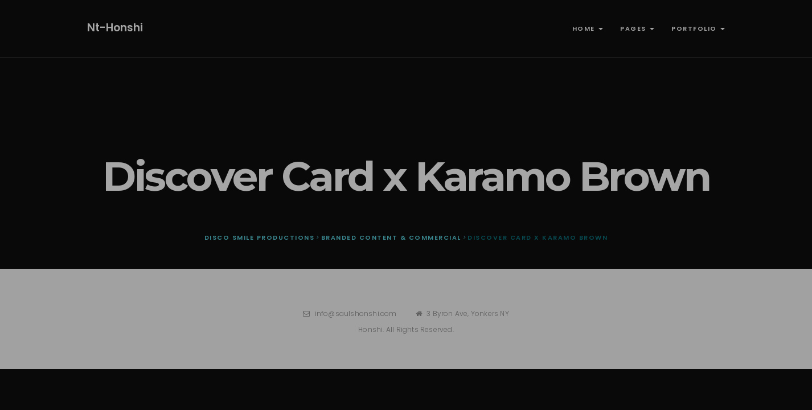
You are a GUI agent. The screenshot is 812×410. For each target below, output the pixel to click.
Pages (637, 28)
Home (588, 28)
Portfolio (698, 28)
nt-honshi (115, 27)
